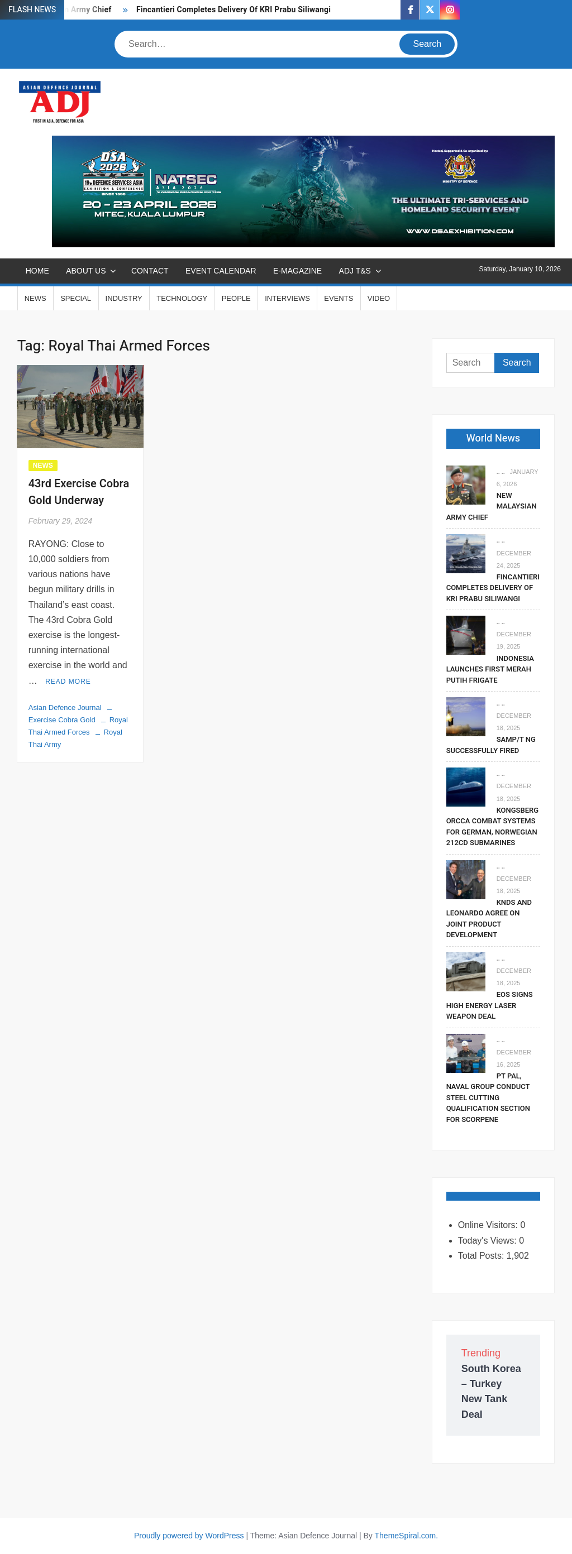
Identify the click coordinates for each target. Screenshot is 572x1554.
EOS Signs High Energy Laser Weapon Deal (489, 1005)
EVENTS (338, 298)
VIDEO (379, 298)
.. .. (501, 471)
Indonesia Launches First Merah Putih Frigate (490, 669)
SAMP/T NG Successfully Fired (491, 745)
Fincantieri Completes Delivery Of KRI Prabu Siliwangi (233, 10)
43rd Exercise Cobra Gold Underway (79, 492)
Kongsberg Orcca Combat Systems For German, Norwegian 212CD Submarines (492, 826)
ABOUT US (86, 270)
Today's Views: (488, 1240)
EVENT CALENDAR (220, 270)
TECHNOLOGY (181, 298)
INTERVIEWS (287, 298)
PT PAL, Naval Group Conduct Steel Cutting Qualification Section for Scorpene (488, 1098)
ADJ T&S (355, 270)
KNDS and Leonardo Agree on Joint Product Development (489, 919)
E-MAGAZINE (297, 270)
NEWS (35, 298)
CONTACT (150, 270)
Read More (68, 681)
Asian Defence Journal (65, 707)
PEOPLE (236, 298)
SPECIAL (75, 298)
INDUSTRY (124, 298)
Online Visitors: (489, 1225)
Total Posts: (482, 1255)
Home (37, 270)
